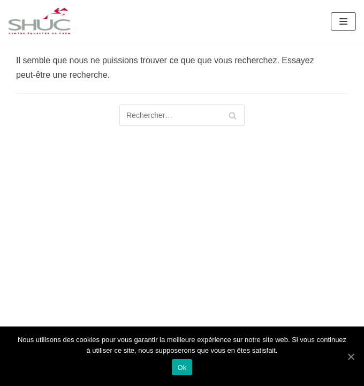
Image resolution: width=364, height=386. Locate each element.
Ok (181, 367)
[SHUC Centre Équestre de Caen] (40, 21)
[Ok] (350, 356)
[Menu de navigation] (343, 21)
